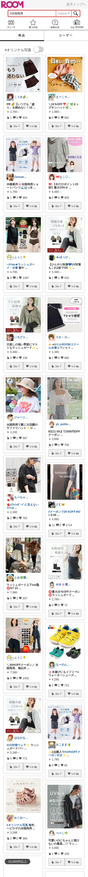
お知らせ (55, 24)
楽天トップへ (76, 4)
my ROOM (77, 24)
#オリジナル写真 (17, 825)
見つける (33, 24)
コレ (16, 126)
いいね (33, 126)
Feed (11, 24)
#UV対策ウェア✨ (18, 745)
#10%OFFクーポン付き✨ (64, 753)
